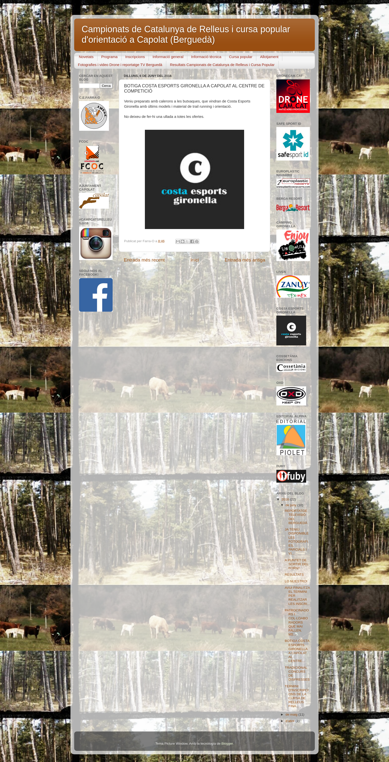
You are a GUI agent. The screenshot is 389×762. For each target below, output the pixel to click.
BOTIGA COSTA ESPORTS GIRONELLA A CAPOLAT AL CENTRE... (297, 651)
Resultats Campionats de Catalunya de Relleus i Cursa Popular (222, 65)
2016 (286, 499)
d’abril (290, 721)
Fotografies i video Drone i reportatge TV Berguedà (120, 65)
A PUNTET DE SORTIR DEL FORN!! (296, 564)
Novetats (86, 57)
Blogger (227, 743)
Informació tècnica (206, 57)
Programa (109, 57)
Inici (195, 260)
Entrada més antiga (245, 260)
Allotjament (269, 57)
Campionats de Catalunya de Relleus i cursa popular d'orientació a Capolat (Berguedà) (186, 34)
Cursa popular (240, 57)
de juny (291, 505)
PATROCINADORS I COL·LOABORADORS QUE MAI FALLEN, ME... (297, 622)
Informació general (168, 57)
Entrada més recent (144, 260)
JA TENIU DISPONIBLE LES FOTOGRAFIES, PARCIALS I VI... (297, 541)
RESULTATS (294, 574)
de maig (292, 714)
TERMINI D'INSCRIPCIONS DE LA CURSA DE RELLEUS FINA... (297, 696)
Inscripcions (135, 57)
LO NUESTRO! (296, 581)
